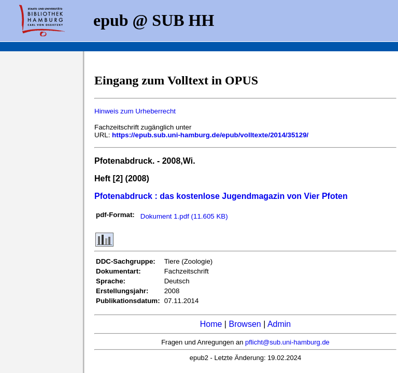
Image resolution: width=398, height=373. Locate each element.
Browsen (245, 324)
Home (211, 324)
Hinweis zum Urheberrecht (135, 111)
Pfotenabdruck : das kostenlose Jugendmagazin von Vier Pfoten (221, 196)
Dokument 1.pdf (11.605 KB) (184, 216)
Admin (279, 324)
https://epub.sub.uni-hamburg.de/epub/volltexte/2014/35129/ (210, 135)
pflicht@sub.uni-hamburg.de (287, 342)
